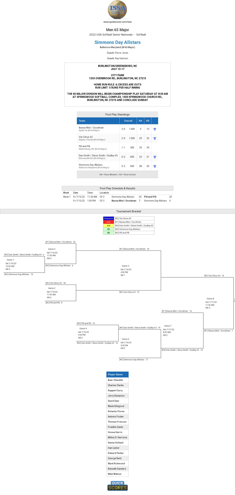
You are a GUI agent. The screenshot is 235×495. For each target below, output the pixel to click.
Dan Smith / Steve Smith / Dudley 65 (98, 156)
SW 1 (123, 275)
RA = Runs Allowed (108, 174)
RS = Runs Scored (127, 174)
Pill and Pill (150, 196)
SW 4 (207, 308)
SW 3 (49, 258)
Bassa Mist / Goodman (98, 129)
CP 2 (102, 196)
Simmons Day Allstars (98, 166)
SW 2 (49, 297)
